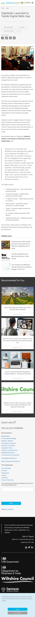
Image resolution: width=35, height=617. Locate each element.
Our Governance (6, 468)
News (7, 8)
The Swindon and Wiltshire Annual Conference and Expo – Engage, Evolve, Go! (22, 267)
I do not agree (17, 613)
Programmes (5, 473)
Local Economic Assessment (10, 455)
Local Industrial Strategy (8, 438)
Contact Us (4, 477)
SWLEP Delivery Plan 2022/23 (10, 461)
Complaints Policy (6, 448)
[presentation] (14, 495)
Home (2, 8)
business (22, 27)
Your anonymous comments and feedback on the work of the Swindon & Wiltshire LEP (17, 484)
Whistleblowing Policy (8, 452)
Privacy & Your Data (7, 480)
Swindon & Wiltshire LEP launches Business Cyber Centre (20, 256)
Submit (11, 503)
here (9, 229)
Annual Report (5, 436)
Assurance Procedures (8, 445)
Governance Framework (8, 443)
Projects (3, 475)
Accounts (4, 470)
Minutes (10, 441)
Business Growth (9, 31)
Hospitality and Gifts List (9, 458)
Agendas (4, 441)
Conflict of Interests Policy (9, 450)
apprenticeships (8, 27)
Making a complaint (7, 509)
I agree (17, 609)
